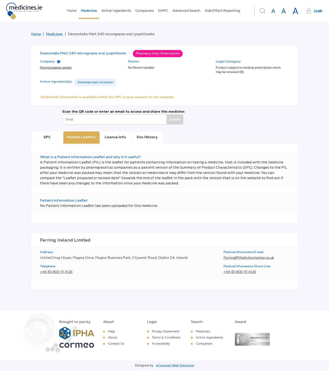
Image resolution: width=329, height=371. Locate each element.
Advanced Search (186, 11)
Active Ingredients (116, 11)
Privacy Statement (165, 331)
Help (111, 331)
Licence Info (115, 137)
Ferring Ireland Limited (55, 67)
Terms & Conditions (166, 337)
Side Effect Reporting (222, 11)
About (112, 337)
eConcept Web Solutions (175, 365)
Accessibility (161, 343)
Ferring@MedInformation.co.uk (248, 258)
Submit (175, 119)
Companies (144, 11)
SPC (47, 137)
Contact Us (116, 343)
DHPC (163, 11)
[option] (95, 82)
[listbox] (95, 82)
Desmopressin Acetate (95, 82)
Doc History (147, 137)
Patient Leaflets (81, 137)
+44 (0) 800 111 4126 (56, 272)
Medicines (89, 11)
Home (71, 11)
